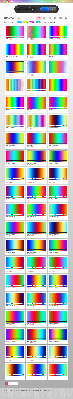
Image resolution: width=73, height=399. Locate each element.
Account (64, 1)
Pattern (60, 18)
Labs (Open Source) (14, 390)
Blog (30, 390)
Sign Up (44, 9)
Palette (49, 18)
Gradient (55, 18)
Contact (6, 390)
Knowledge (24, 390)
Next (15, 383)
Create (45, 1)
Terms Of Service (37, 390)
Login (52, 9)
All (38, 18)
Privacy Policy (46, 390)
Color (44, 18)
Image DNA (66, 18)
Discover (54, 1)
